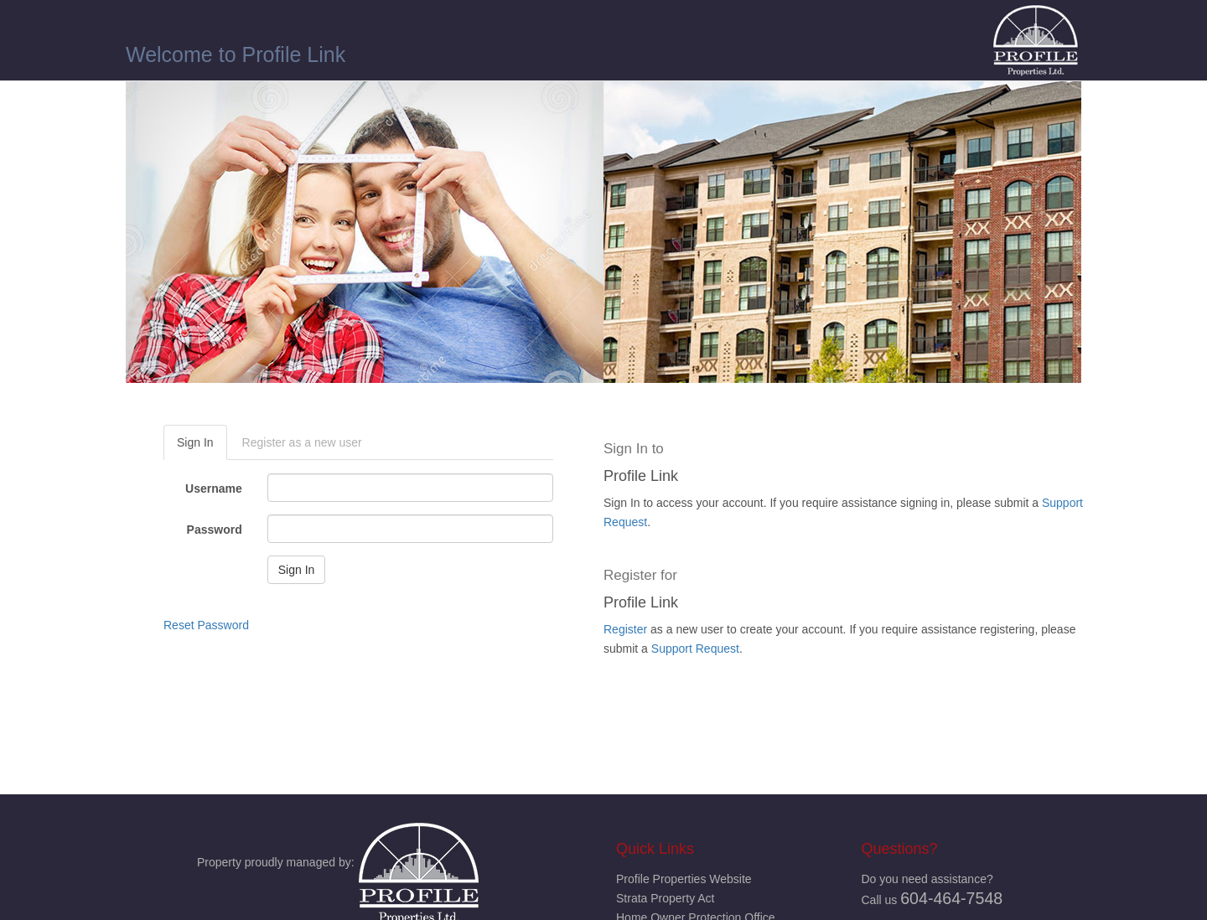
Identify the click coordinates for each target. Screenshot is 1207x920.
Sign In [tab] (195, 442)
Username (213, 488)
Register (625, 629)
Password (214, 529)
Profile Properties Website (684, 879)
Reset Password (206, 625)
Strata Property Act (665, 898)
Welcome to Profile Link (235, 54)
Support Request (695, 648)
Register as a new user (302, 442)
